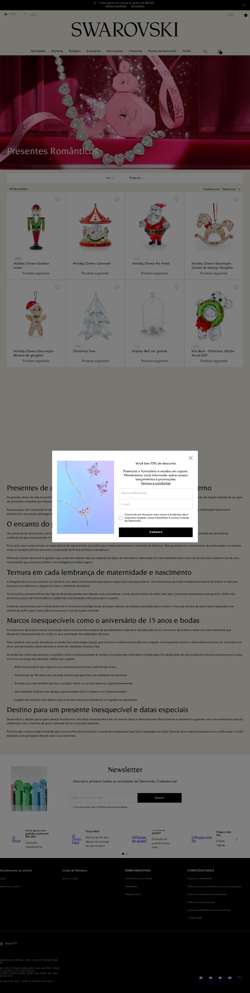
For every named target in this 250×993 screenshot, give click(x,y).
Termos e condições (156, 483)
